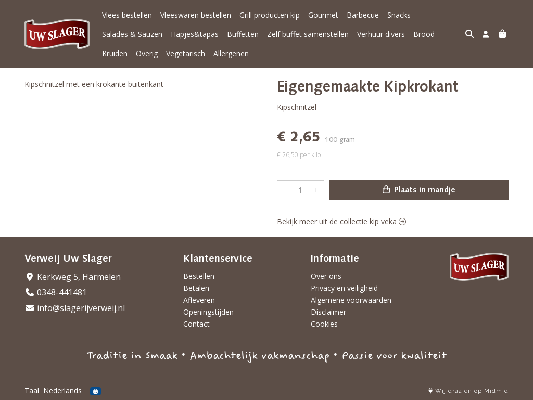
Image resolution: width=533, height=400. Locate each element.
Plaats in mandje (419, 190)
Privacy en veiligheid (344, 288)
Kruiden (115, 53)
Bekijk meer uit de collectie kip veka (341, 221)
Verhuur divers (381, 34)
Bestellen (198, 276)
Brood (424, 34)
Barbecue (363, 15)
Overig (147, 53)
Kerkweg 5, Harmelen (72, 276)
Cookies (324, 324)
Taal (31, 390)
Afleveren (199, 300)
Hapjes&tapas (195, 34)
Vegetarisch (185, 53)
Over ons (326, 276)
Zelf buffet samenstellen (308, 34)
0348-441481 (55, 292)
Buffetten (243, 34)
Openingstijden (208, 312)
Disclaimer (328, 312)
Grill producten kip (269, 15)
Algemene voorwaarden (351, 300)
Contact (196, 324)
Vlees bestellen (127, 15)
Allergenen (231, 53)
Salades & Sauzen (132, 34)
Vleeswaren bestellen (195, 15)
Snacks (399, 15)
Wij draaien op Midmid (468, 391)
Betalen (196, 288)
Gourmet (323, 15)
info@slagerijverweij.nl (74, 308)
